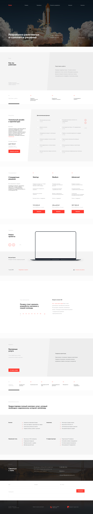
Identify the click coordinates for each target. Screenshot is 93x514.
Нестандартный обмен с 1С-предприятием (71, 127)
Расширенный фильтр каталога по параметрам (69, 120)
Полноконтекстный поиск (45, 120)
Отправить (80, 491)
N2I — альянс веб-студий (57, 303)
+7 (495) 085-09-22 (63, 467)
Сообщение (10, 491)
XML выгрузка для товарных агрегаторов (71, 145)
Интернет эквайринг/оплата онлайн (48, 139)
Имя (9, 484)
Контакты (83, 5)
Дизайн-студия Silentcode (54, 507)
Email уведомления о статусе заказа (47, 145)
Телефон (36, 484)
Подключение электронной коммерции (70, 139)
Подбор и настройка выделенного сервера (71, 133)
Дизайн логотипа (43, 127)
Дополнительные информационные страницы (72, 151)
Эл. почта (62, 484)
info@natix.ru (61, 471)
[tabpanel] (55, 71)
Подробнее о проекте (23, 269)
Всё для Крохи (12, 257)
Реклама (70, 5)
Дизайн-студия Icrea (72, 507)
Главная (26, 5)
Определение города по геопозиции (48, 133)
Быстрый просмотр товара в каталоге (48, 151)
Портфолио (39, 5)
